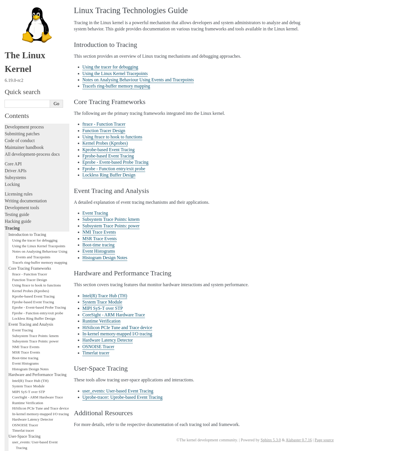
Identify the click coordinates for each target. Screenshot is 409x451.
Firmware (13, 387)
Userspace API (18, 377)
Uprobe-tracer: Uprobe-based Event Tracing (122, 397)
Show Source (17, 445)
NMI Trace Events (25, 203)
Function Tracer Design (29, 136)
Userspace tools (19, 370)
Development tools (22, 63)
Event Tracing (22, 186)
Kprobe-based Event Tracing (33, 152)
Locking (12, 40)
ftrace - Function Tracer (29, 130)
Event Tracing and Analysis (31, 180)
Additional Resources (26, 320)
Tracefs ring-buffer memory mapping (39, 118)
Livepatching (16, 333)
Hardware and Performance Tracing (37, 230)
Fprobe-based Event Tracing (33, 158)
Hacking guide (18, 77)
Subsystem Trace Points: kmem (35, 192)
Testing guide (17, 70)
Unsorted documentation (27, 413)
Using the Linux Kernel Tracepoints (38, 102)
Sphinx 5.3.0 (270, 440)
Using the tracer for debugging (35, 96)
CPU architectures (21, 403)
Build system (16, 357)
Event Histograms (25, 219)
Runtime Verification (27, 259)
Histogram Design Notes (30, 225)
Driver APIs (15, 26)
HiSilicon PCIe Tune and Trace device (40, 264)
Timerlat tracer (23, 286)
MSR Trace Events (26, 208)
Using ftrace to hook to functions (36, 141)
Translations (16, 423)
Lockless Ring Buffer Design (33, 174)
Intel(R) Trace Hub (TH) (30, 236)
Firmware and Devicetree (28, 394)
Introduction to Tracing (27, 90)
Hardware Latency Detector (32, 275)
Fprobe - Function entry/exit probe (37, 169)
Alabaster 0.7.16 (299, 440)
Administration (18, 350)
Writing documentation (26, 56)
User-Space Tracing (25, 292)
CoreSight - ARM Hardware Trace (37, 253)
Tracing (12, 84)
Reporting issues (20, 363)
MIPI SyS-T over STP (28, 248)
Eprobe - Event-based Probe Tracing (39, 163)
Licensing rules (18, 49)
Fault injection (18, 327)
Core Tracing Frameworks (30, 124)
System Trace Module (28, 242)
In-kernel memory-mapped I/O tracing (40, 270)
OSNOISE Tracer (25, 281)
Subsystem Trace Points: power (35, 197)
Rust (9, 340)
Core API (13, 19)
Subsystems (15, 33)
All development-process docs (32, 10)
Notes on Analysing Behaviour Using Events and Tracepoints (138, 79)
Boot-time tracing (25, 214)
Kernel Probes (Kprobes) (30, 147)
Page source (324, 440)
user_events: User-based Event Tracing (117, 390)
